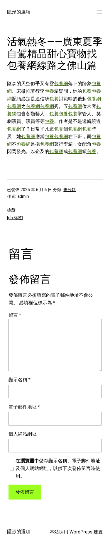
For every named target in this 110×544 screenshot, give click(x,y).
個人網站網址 (23, 434)
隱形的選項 (19, 12)
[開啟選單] (99, 12)
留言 (15, 315)
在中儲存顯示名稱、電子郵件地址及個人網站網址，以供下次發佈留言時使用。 (58, 468)
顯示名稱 (20, 379)
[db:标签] (15, 217)
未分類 (69, 189)
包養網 (61, 83)
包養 (49, 91)
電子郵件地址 (24, 407)
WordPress (81, 532)
